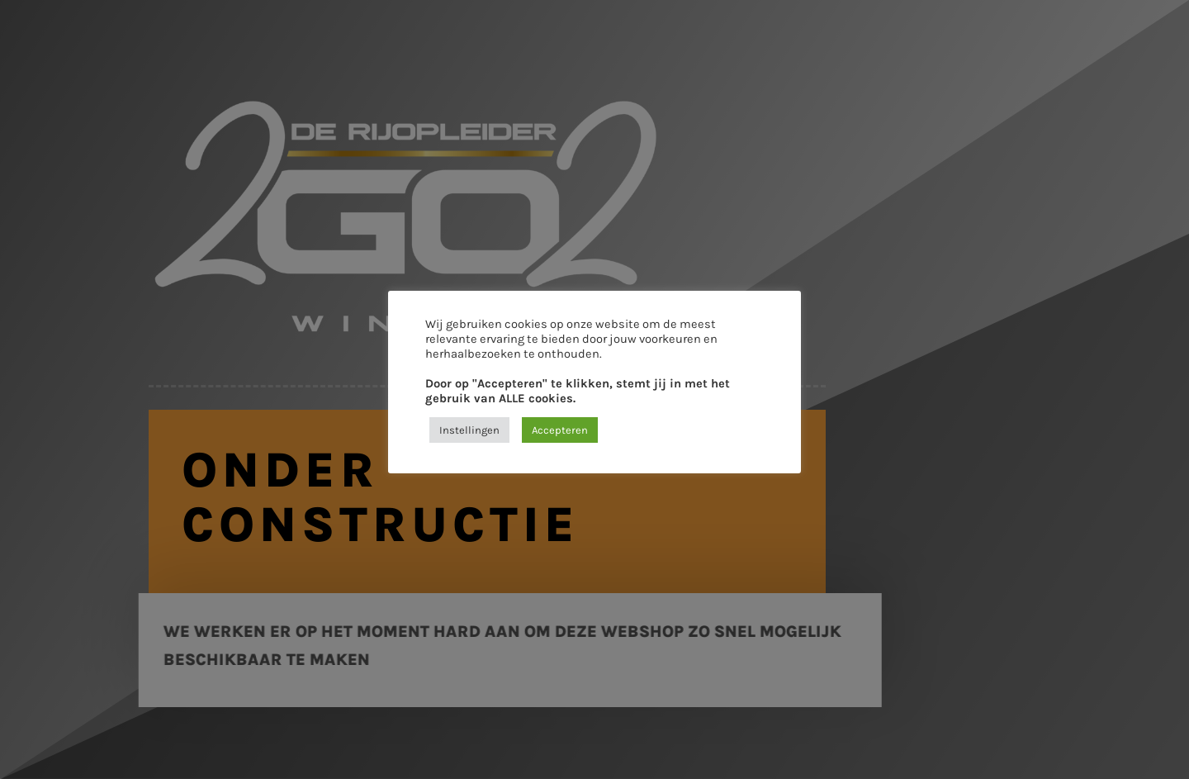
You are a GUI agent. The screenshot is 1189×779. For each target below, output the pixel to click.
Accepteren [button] (560, 430)
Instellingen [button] (469, 430)
